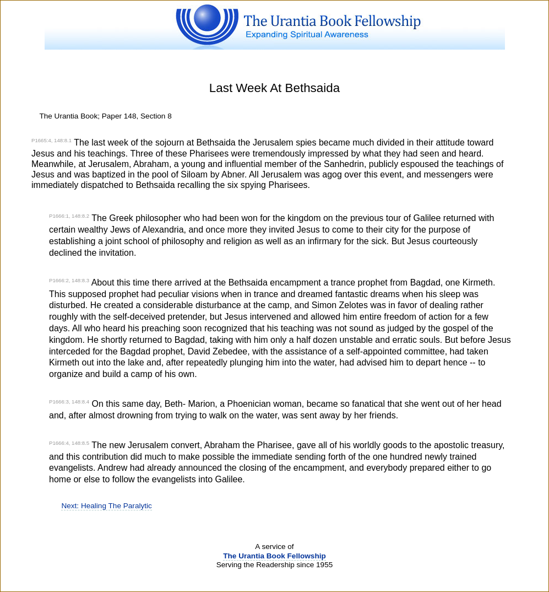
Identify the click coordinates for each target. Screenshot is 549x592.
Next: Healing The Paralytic (106, 506)
